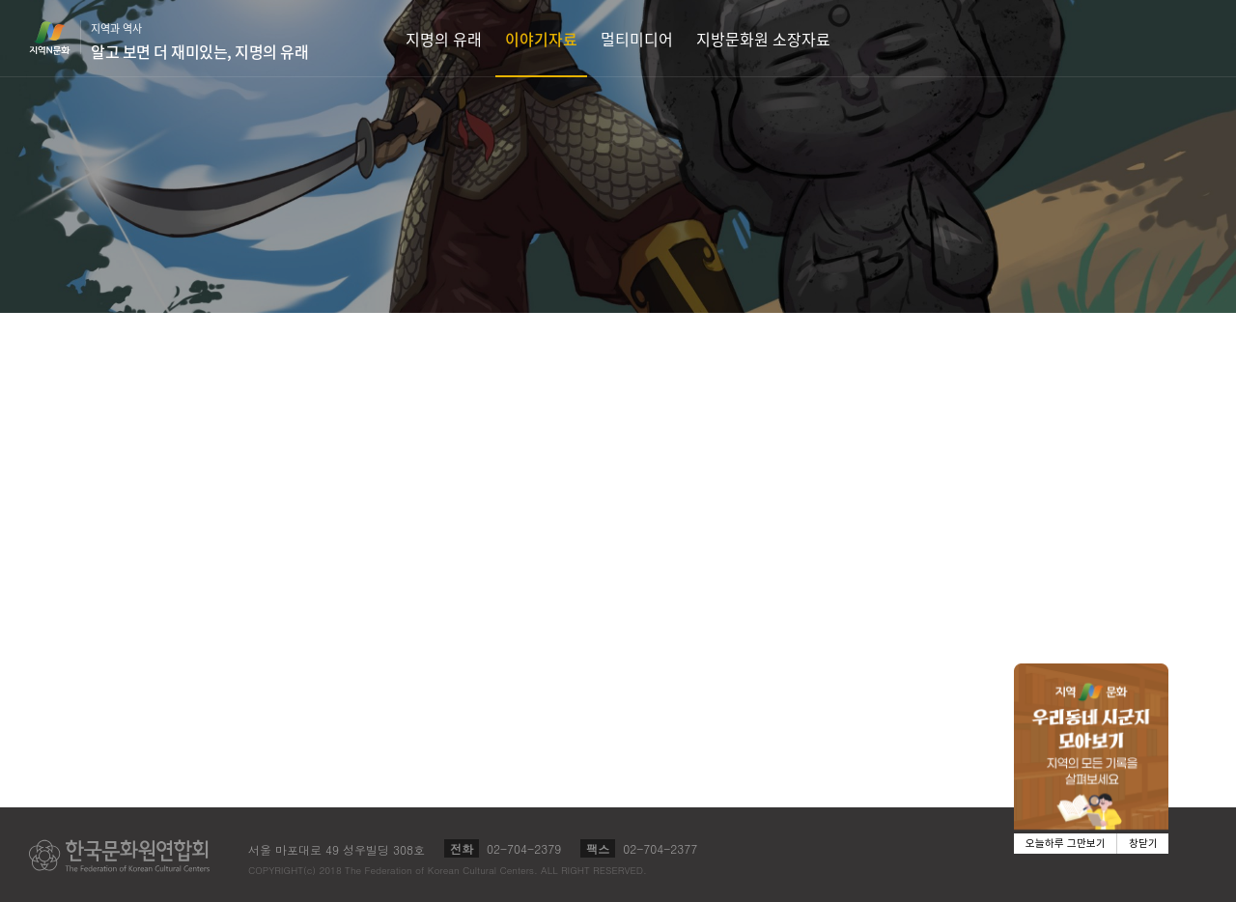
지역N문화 (60, 37)
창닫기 (1143, 843)
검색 (1193, 38)
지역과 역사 (199, 41)
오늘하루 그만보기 (1065, 843)
